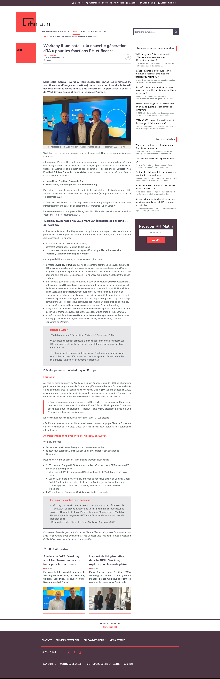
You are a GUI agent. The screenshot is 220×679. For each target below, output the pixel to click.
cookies (128, 664)
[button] (57, 31)
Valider (155, 240)
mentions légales (71, 664)
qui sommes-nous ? (95, 640)
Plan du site (49, 664)
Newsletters (117, 640)
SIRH (52, 36)
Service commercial (68, 640)
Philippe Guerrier (50, 56)
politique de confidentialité (103, 664)
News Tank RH (110, 627)
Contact (47, 640)
